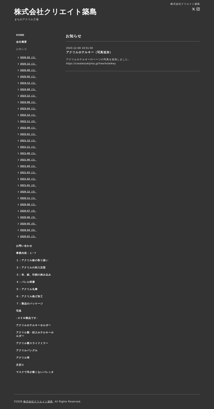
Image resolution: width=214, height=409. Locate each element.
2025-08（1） (28, 70)
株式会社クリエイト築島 (55, 12)
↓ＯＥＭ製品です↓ (27, 318)
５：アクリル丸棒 (27, 289)
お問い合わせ (24, 245)
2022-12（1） (28, 115)
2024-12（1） (28, 83)
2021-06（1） (28, 159)
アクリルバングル (27, 350)
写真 (18, 310)
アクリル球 (23, 357)
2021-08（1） (28, 153)
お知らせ (21, 49)
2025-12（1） (28, 63)
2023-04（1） (28, 108)
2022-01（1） (28, 134)
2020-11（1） (28, 198)
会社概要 (21, 41)
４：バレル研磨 (25, 282)
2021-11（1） (28, 147)
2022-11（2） (28, 121)
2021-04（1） (28, 166)
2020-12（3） (28, 191)
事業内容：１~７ (26, 253)
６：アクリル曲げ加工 (29, 296)
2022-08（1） (28, 127)
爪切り (20, 364)
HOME (20, 35)
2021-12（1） (28, 140)
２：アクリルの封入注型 (31, 267)
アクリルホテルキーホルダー (33, 325)
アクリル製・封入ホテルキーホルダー (35, 334)
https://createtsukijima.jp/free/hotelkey (91, 63)
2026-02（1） (28, 57)
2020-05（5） (28, 223)
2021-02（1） (28, 179)
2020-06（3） (28, 217)
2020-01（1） (28, 236)
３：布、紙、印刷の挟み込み (33, 274)
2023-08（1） (28, 102)
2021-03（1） (28, 172)
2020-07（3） (28, 211)
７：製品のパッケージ (29, 303)
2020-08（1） (28, 204)
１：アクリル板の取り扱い (32, 260)
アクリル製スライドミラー (32, 343)
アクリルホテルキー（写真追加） (89, 52)
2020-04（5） (28, 230)
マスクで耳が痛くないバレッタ (35, 372)
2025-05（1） (28, 76)
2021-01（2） (28, 185)
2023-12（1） (28, 95)
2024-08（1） (28, 89)
